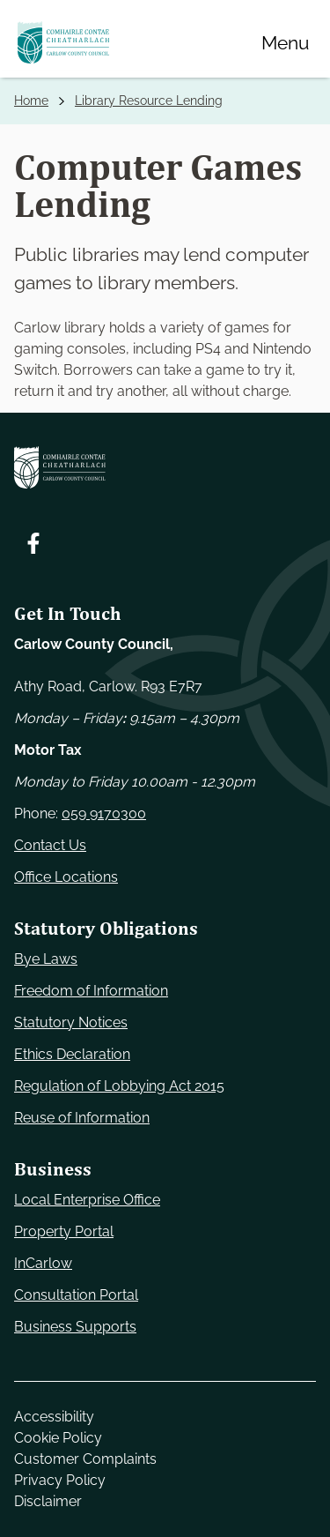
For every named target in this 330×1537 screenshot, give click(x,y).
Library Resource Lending (149, 100)
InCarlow (43, 1263)
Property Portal (64, 1231)
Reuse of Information (82, 1117)
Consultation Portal (76, 1295)
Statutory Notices (71, 1022)
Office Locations (66, 877)
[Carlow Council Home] (165, 467)
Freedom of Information (91, 990)
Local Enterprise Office (87, 1199)
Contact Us (50, 845)
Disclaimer (48, 1501)
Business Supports (75, 1326)
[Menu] (285, 42)
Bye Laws (45, 959)
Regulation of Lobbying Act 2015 (119, 1086)
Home (31, 100)
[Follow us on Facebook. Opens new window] (33, 543)
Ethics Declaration (72, 1054)
